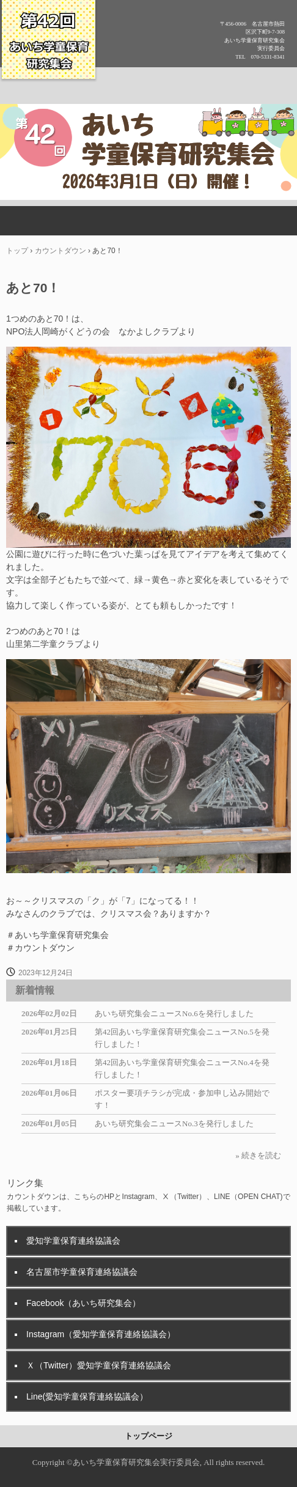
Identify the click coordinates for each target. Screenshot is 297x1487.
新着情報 (34, 990)
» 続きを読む (258, 1155)
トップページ (148, 1436)
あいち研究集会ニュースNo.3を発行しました (174, 1123)
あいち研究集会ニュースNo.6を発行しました (174, 1013)
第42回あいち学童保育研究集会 (48, 44)
